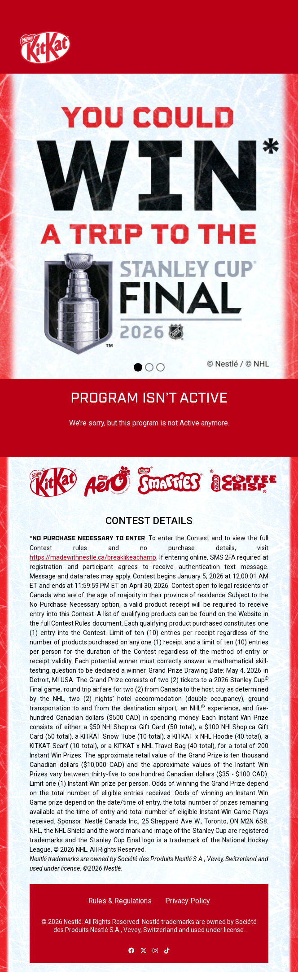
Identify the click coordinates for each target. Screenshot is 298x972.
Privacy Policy (187, 901)
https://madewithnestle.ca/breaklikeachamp (93, 557)
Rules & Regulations (120, 901)
